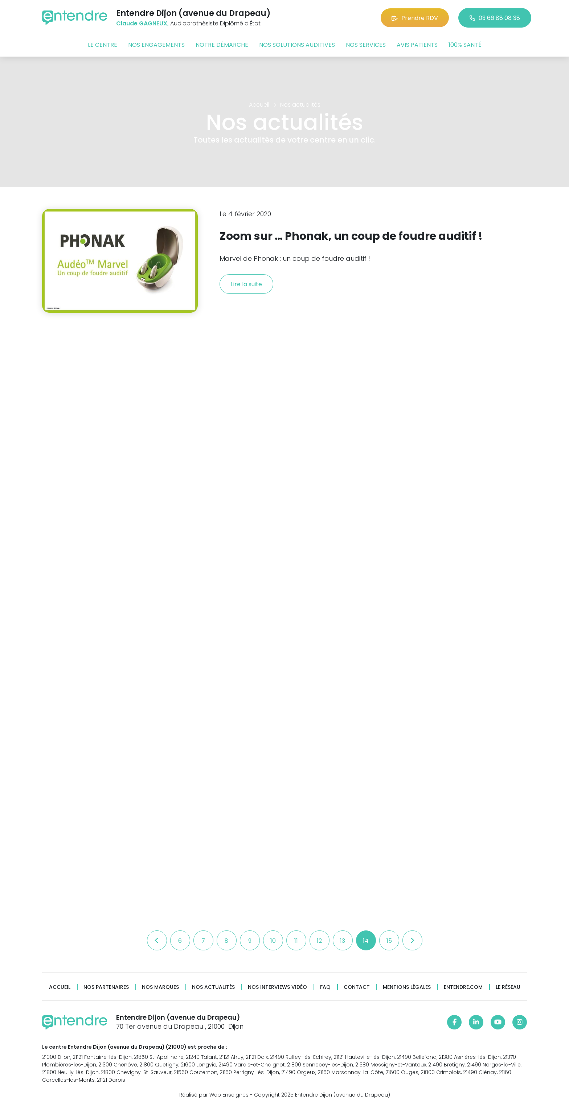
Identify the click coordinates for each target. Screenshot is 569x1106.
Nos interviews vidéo (277, 987)
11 (296, 941)
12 (319, 941)
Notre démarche (222, 45)
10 (273, 941)
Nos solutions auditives (297, 45)
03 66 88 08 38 (495, 18)
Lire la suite (246, 284)
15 (389, 941)
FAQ (325, 987)
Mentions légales (407, 987)
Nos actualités (213, 987)
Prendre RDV (415, 18)
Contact (357, 987)
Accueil (59, 987)
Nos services (366, 45)
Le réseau (508, 987)
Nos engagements (156, 45)
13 (342, 941)
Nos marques (160, 987)
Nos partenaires (106, 987)
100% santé (465, 45)
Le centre (102, 45)
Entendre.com (463, 987)
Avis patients (417, 45)
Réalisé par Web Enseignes (214, 1094)
